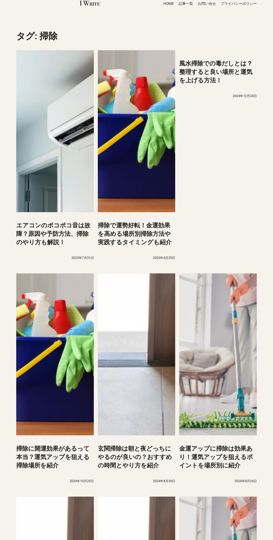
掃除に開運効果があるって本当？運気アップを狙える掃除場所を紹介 (53, 457)
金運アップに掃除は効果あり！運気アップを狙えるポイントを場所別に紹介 (216, 457)
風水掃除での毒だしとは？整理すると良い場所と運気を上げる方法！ (216, 72)
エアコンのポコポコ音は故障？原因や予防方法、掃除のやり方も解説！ (53, 234)
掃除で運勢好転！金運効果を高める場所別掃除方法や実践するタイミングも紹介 (135, 234)
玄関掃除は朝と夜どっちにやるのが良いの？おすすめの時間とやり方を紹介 (135, 457)
